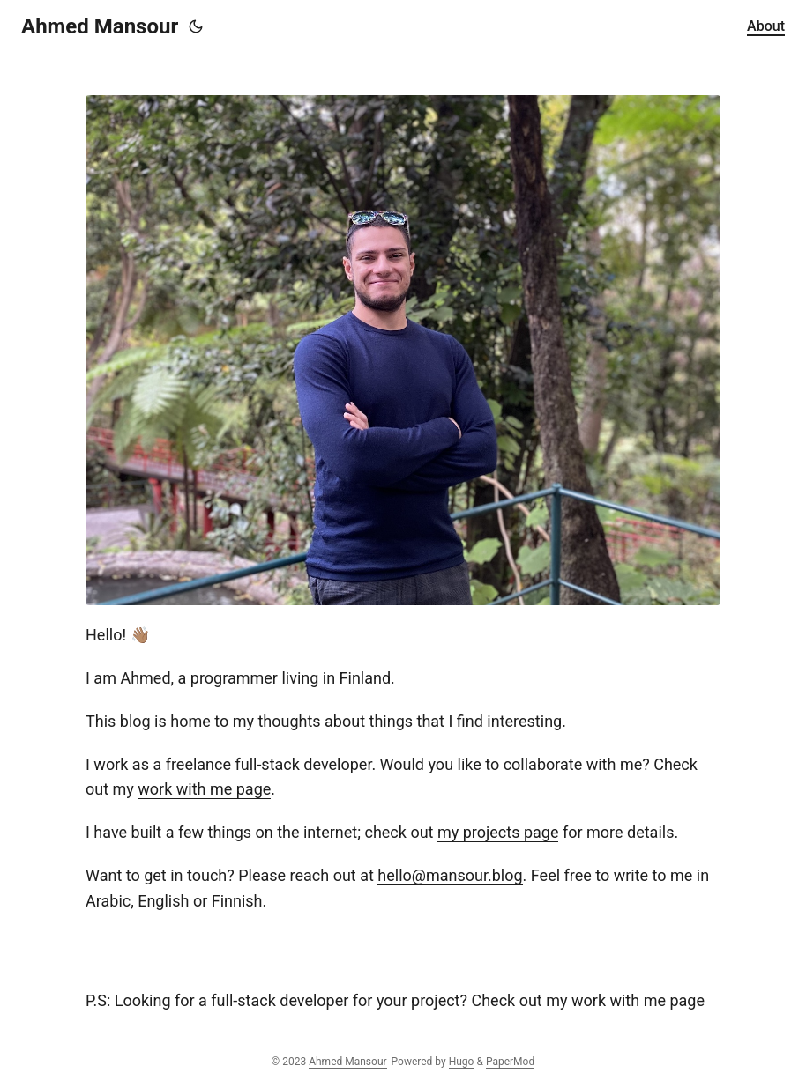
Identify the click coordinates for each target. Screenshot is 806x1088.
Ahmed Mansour (99, 26)
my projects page (498, 832)
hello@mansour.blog (449, 875)
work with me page (204, 789)
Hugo (461, 1061)
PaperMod (510, 1061)
